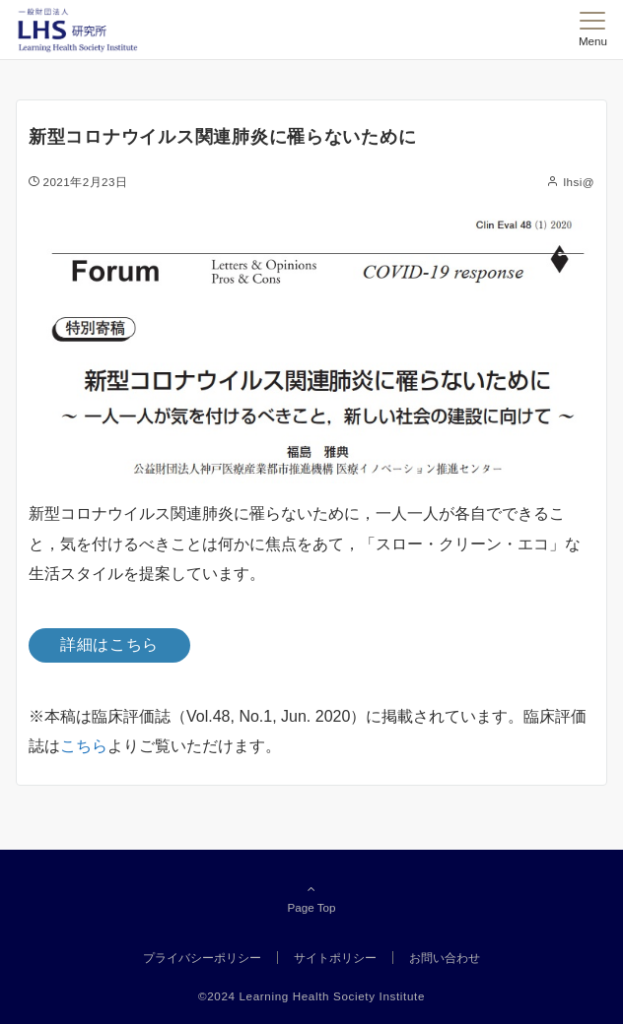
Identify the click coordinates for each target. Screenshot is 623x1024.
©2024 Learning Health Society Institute (311, 996)
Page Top (311, 898)
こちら (83, 745)
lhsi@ (578, 181)
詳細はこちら (109, 644)
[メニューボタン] (593, 29)
